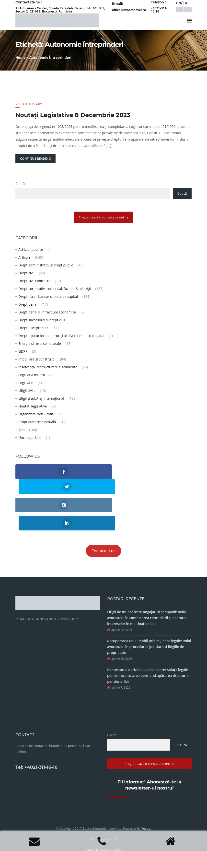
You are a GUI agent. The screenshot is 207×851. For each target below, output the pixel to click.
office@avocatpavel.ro (129, 10)
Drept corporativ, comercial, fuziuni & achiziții (54, 288)
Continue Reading (35, 158)
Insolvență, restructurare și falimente (47, 367)
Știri (21, 429)
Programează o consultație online (103, 217)
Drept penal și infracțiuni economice (47, 312)
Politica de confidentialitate (103, 817)
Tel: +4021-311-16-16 (36, 734)
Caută (20, 183)
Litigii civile (26, 390)
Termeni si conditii (103, 806)
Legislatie (25, 382)
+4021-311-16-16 (159, 9)
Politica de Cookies (103, 827)
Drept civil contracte (34, 280)
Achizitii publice (30, 249)
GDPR (22, 351)
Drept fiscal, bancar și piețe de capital (48, 296)
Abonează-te (117, 763)
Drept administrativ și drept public (45, 265)
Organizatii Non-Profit (35, 414)
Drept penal (27, 304)
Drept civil (26, 273)
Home (20, 57)
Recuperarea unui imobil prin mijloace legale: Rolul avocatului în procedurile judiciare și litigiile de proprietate (149, 613)
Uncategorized (29, 437)
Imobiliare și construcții (37, 359)
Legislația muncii (31, 374)
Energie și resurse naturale (39, 343)
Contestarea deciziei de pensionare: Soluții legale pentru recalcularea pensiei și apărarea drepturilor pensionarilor (149, 642)
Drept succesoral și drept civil (41, 320)
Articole (24, 257)
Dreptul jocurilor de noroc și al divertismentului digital (61, 335)
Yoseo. (146, 795)
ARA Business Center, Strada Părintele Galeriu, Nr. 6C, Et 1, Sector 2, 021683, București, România (60, 9)
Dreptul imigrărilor (33, 327)
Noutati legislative (29, 104)
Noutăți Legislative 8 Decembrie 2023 (72, 115)
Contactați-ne (104, 517)
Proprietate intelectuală (37, 422)
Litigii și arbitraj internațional (41, 398)
